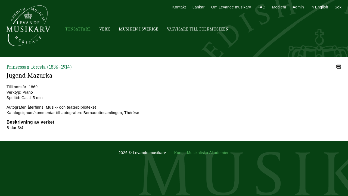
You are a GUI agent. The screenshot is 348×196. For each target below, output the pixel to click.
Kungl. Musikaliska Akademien (201, 153)
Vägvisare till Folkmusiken (198, 29)
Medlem (279, 7)
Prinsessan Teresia (39, 67)
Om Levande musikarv (231, 7)
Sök (338, 7)
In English (319, 7)
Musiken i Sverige (138, 29)
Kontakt (179, 7)
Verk (104, 29)
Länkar (198, 7)
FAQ (261, 7)
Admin (298, 7)
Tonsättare (78, 29)
